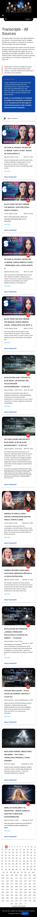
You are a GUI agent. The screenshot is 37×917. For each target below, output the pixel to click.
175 (11, 901)
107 (29, 875)
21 (35, 850)
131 (29, 884)
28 (24, 852)
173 (2, 901)
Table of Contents (10, 118)
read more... (7, 171)
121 (20, 881)
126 (7, 884)
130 (25, 884)
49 (27, 858)
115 (29, 878)
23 (6, 852)
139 (29, 887)
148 (34, 889)
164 (34, 895)
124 (34, 881)
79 (27, 867)
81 (35, 867)
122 (25, 881)
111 (11, 878)
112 (16, 878)
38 (24, 855)
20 (31, 850)
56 (17, 861)
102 (7, 875)
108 (34, 875)
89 (27, 869)
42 (2, 858)
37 (20, 855)
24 (9, 852)
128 (16, 884)
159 (11, 895)
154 (25, 892)
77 (20, 867)
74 (9, 867)
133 (2, 887)
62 (2, 864)
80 (31, 867)
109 (2, 878)
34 (9, 855)
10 (31, 847)
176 (16, 901)
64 (9, 864)
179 (29, 901)
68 (24, 864)
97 (22, 872)
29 (27, 852)
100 (33, 872)
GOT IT (25, 913)
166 (7, 898)
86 (17, 869)
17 (20, 850)
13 (6, 850)
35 (13, 855)
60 (31, 861)
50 (31, 858)
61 (35, 861)
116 (34, 878)
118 (7, 881)
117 (2, 881)
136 (16, 887)
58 (24, 861)
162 (25, 895)
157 (2, 895)
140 (34, 887)
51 (35, 858)
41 (35, 855)
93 (7, 872)
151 (11, 892)
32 (2, 855)
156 (34, 892)
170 (25, 898)
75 (13, 867)
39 (27, 855)
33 (6, 855)
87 (20, 869)
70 (31, 864)
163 (29, 895)
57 (20, 861)
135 (11, 887)
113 (20, 878)
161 (20, 895)
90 (31, 869)
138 (25, 887)
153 (20, 892)
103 (11, 875)
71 (35, 864)
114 (25, 878)
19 (27, 850)
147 (29, 889)
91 (35, 869)
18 (24, 850)
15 (13, 850)
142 (7, 889)
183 (20, 904)
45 (13, 858)
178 (25, 901)
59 (27, 861)
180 (34, 901)
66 (17, 864)
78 (24, 867)
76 (17, 867)
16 (17, 850)
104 (16, 875)
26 (17, 852)
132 (34, 884)
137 (20, 887)
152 (16, 892)
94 (11, 872)
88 (24, 869)
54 (9, 861)
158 (7, 895)
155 (29, 892)
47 (20, 858)
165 (2, 898)
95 (14, 872)
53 (6, 861)
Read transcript (10, 177)
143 (11, 889)
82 (2, 869)
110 (7, 878)
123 (29, 881)
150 (7, 892)
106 (25, 875)
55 (13, 861)
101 (2, 875)
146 (25, 889)
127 (11, 884)
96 (18, 872)
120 (16, 881)
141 (2, 889)
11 (35, 847)
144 (16, 889)
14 (9, 850)
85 (13, 869)
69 (27, 864)
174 (7, 901)
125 (2, 884)
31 (35, 852)
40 (31, 855)
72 (2, 867)
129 (20, 884)
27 (20, 852)
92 (3, 872)
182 (16, 904)
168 (16, 898)
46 (17, 858)
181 (11, 904)
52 (2, 861)
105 (20, 875)
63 (6, 864)
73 (6, 867)
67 (20, 864)
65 (13, 864)
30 (31, 852)
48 (24, 858)
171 (29, 898)
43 (6, 858)
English (28, 19)
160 (16, 895)
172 (34, 898)
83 (6, 869)
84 (9, 869)
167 (11, 898)
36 (17, 855)
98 (25, 872)
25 (13, 852)
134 (7, 887)
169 (20, 898)
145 (20, 889)
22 (2, 852)
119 (11, 881)
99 (29, 872)
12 (2, 850)
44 (9, 858)
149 (2, 892)
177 (20, 901)
